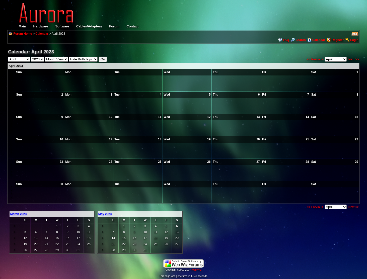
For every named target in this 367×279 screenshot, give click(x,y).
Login (354, 40)
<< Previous (315, 59)
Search (298, 40)
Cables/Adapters (89, 26)
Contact (132, 26)
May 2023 (105, 214)
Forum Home (23, 33)
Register (338, 40)
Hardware (40, 26)
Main (22, 26)
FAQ (286, 40)
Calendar (41, 33)
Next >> (353, 59)
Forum (114, 26)
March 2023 (18, 214)
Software (62, 26)
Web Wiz (196, 269)
